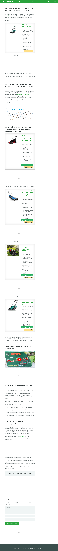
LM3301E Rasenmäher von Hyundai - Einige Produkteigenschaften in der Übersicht (27, 193)
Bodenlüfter (22, 436)
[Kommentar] (20, 510)
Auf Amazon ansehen (29, 51)
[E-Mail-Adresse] (20, 519)
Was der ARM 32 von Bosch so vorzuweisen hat (27, 302)
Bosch (8, 100)
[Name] (20, 516)
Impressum (30, 548)
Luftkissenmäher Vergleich (11, 435)
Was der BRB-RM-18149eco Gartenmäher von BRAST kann (26, 248)
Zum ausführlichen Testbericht (27, 165)
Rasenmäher (11, 15)
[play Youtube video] (20, 359)
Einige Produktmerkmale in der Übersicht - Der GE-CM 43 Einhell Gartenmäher (27, 139)
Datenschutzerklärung (39, 548)
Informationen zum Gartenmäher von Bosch (27, 26)
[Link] (8, 2)
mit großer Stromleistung (23, 94)
